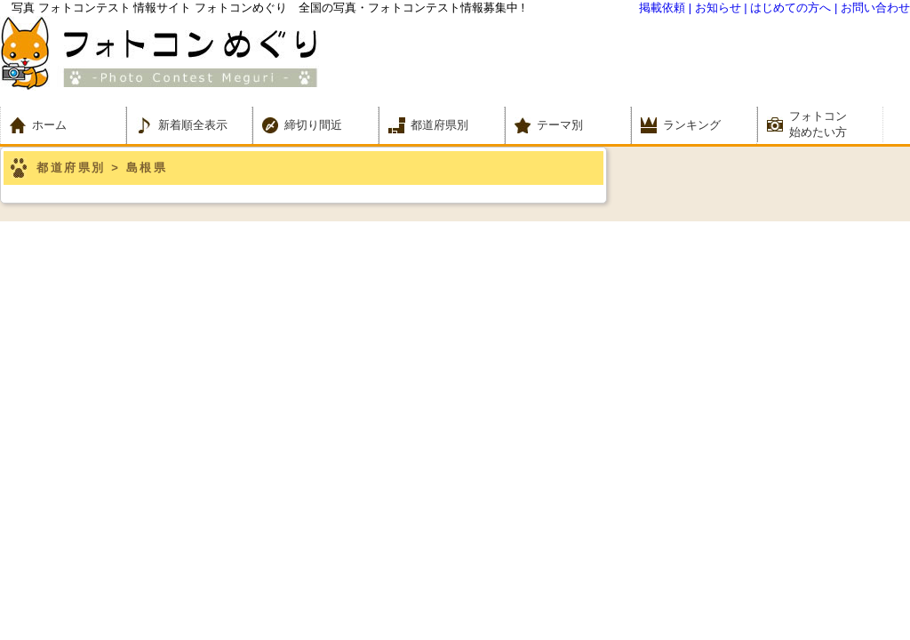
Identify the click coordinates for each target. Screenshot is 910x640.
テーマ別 (566, 125)
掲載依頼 (662, 7)
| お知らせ (715, 7)
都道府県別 (439, 125)
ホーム (61, 125)
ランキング (692, 125)
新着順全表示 (193, 125)
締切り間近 (313, 125)
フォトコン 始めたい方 (818, 124)
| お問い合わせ (872, 7)
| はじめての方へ (787, 7)
